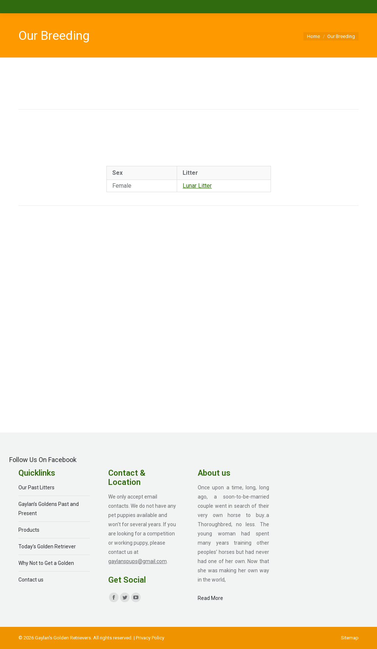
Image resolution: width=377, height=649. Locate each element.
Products (28, 530)
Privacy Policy (150, 638)
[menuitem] (350, 638)
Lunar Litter (197, 185)
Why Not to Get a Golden (46, 563)
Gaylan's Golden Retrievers (63, 638)
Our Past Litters (36, 487)
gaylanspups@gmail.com (137, 561)
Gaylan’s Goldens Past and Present (48, 508)
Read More (210, 598)
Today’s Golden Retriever (47, 546)
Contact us (30, 580)
